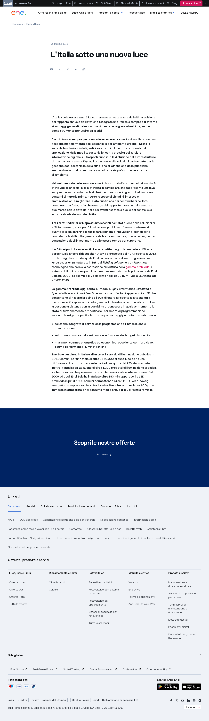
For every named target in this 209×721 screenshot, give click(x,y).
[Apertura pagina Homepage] (18, 24)
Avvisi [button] (11, 519)
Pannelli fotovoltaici (100, 582)
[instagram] (194, 700)
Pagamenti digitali (178, 626)
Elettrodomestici (178, 619)
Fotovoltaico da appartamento (98, 602)
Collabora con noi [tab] (51, 506)
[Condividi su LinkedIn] (75, 69)
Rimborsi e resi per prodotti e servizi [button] (29, 547)
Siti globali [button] (16, 655)
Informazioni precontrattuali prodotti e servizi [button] (84, 538)
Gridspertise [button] (132, 669)
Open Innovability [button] (158, 669)
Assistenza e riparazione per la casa (182, 595)
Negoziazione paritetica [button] (114, 519)
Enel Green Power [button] (45, 669)
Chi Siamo (104, 3)
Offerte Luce (16, 582)
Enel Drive (134, 589)
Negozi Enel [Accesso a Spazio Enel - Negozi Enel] (61, 3)
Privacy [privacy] (34, 700)
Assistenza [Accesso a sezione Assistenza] (83, 3)
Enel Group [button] (19, 669)
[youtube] (182, 700)
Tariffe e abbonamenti (142, 596)
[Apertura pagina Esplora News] (33, 24)
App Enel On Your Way (142, 604)
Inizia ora (104, 454)
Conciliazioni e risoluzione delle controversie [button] (69, 519)
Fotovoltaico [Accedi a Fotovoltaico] (137, 12)
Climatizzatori (57, 582)
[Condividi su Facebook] (59, 69)
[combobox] (192, 707)
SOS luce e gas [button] (29, 519)
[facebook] (171, 700)
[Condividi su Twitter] (67, 69)
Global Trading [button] (73, 669)
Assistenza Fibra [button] (156, 528)
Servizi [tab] (30, 506)
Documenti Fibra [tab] (111, 506)
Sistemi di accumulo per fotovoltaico (103, 613)
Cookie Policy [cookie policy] (80, 700)
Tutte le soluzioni (99, 622)
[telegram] (200, 700)
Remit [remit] (95, 700)
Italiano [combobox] (190, 707)
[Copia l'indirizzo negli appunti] (83, 69)
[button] (51, 69)
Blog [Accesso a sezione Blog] (172, 3)
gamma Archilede (138, 267)
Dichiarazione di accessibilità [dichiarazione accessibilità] (120, 700)
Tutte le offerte (18, 604)
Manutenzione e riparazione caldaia (179, 584)
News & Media (127, 3)
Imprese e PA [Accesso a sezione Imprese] (23, 3)
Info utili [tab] (132, 506)
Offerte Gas (16, 589)
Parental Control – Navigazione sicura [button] (30, 538)
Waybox (133, 582)
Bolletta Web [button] (134, 528)
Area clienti (191, 3)
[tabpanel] (104, 533)
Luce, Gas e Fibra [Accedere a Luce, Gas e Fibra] (82, 12)
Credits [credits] (22, 700)
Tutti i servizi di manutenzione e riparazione (177, 608)
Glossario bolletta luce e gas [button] (104, 528)
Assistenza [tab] (14, 506)
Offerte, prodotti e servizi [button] (28, 560)
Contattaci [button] (75, 528)
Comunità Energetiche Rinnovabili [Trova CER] (181, 636)
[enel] (18, 12)
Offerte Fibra (17, 596)
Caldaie (53, 589)
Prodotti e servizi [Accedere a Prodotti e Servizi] (110, 12)
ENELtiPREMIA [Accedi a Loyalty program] (189, 12)
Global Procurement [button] (103, 669)
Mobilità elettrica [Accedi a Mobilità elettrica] (162, 12)
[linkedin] (188, 700)
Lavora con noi (152, 3)
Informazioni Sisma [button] (145, 519)
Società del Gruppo (54, 700)
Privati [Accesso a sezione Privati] (8, 3)
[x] (177, 700)
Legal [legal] (11, 700)
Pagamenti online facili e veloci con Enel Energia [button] (36, 528)
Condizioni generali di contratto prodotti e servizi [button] (146, 538)
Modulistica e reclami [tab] (81, 506)
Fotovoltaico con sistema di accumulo (104, 591)
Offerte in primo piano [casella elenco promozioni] (52, 12)
